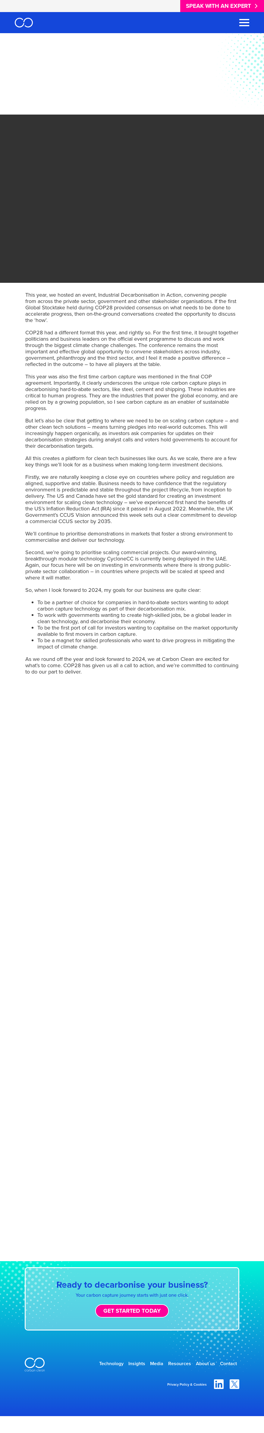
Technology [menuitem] (105, 1364)
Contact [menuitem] (224, 1379)
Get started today (131, 1310)
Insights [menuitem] (136, 1364)
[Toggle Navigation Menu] (244, 22)
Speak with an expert (218, 6)
